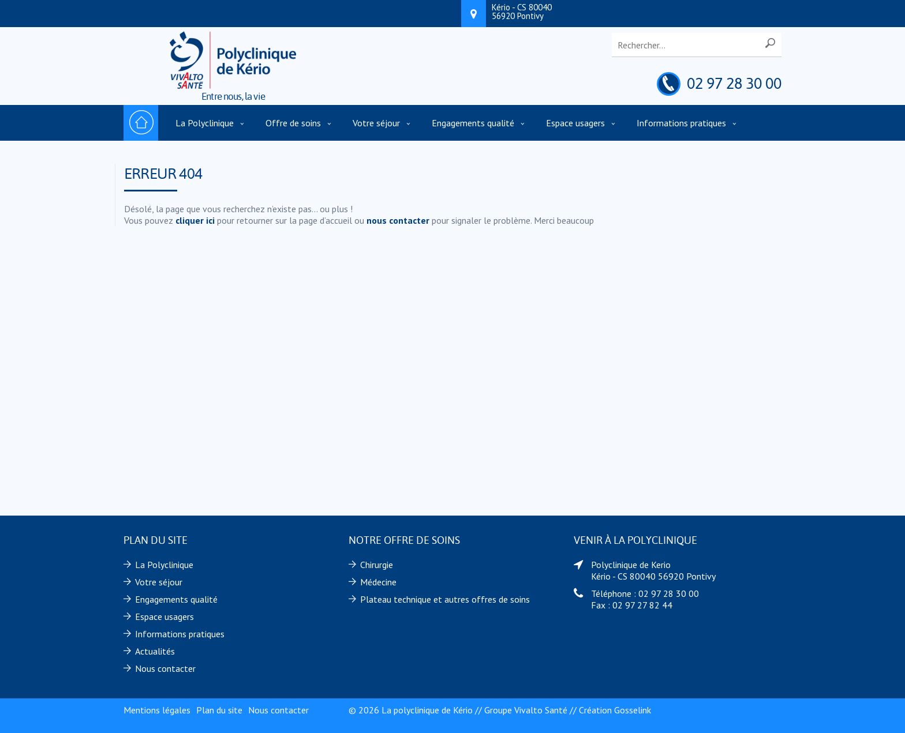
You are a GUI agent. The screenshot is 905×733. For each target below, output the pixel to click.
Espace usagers (575, 123)
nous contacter (398, 220)
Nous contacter (165, 668)
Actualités (155, 651)
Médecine (378, 582)
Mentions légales (157, 710)
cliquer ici (195, 220)
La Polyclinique (204, 123)
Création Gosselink (615, 710)
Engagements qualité (473, 123)
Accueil (141, 123)
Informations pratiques (681, 123)
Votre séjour (376, 123)
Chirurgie (376, 564)
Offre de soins (293, 123)
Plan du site (219, 710)
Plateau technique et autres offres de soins (445, 599)
